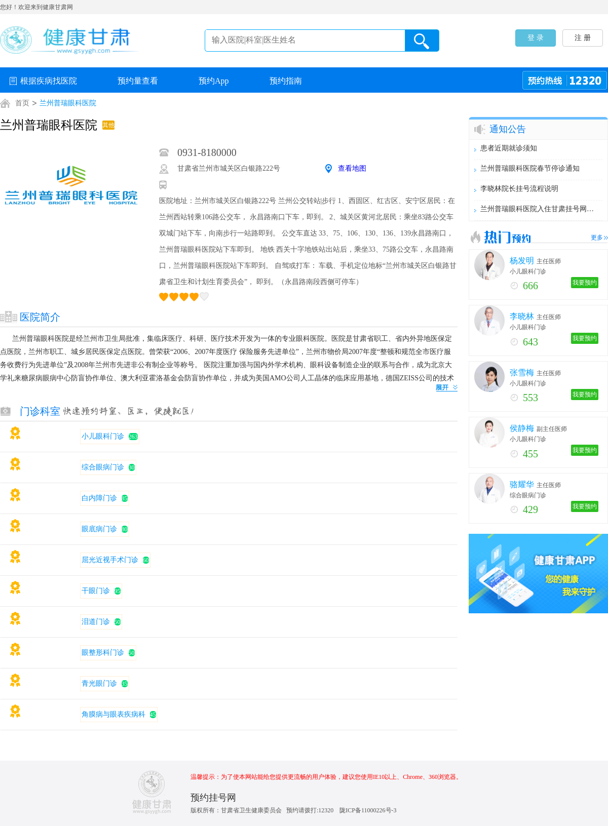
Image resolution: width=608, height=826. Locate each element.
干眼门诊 (96, 591)
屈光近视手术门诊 (110, 560)
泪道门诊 (96, 621)
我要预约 (585, 282)
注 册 (583, 38)
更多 (597, 237)
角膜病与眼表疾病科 (113, 714)
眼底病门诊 (99, 529)
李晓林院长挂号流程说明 (519, 188)
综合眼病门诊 (103, 467)
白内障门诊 (99, 498)
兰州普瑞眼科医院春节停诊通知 (530, 168)
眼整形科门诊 (103, 652)
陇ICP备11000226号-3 (367, 810)
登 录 (535, 38)
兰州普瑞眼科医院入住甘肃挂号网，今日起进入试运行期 (538, 209)
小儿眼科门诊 (103, 436)
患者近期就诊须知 (508, 148)
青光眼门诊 (99, 683)
